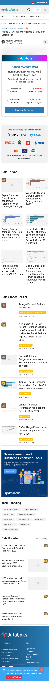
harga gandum (24, 519)
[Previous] (43, 16)
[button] (39, 3)
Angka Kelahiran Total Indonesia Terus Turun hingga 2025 (12, 616)
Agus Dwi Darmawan (14, 41)
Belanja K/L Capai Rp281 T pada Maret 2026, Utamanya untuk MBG (13, 563)
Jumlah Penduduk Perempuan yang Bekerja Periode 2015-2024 (32, 408)
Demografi (24, 416)
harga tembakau (31, 509)
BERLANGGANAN (14, 677)
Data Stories (13, 23)
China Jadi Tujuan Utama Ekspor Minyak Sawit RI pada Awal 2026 (13, 548)
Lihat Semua (41, 538)
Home (3, 23)
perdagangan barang (26, 514)
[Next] (47, 16)
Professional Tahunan (15, 101)
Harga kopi (39, 519)
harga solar (8, 519)
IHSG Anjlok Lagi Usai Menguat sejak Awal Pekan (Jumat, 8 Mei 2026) (13, 581)
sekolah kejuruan (10, 529)
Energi (28, 657)
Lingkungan (24, 394)
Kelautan (29, 660)
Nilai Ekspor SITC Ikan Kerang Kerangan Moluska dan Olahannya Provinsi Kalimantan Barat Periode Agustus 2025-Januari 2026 (33, 331)
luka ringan (24, 524)
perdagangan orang (11, 509)
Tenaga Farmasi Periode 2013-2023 (32, 306)
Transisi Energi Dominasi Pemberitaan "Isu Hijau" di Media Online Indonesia (32, 385)
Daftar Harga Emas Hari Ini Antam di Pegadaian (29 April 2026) (33, 430)
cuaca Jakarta (9, 524)
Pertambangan (26, 371)
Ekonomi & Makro (32, 654)
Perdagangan (25, 345)
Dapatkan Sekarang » (25, 110)
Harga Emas (8, 514)
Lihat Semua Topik (33, 663)
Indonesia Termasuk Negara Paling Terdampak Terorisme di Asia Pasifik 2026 (13, 600)
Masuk (36, 10)
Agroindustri (30, 649)
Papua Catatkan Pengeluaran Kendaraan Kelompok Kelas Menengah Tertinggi (33, 361)
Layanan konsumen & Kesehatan (33, 23)
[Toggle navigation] (45, 9)
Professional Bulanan (15, 90)
